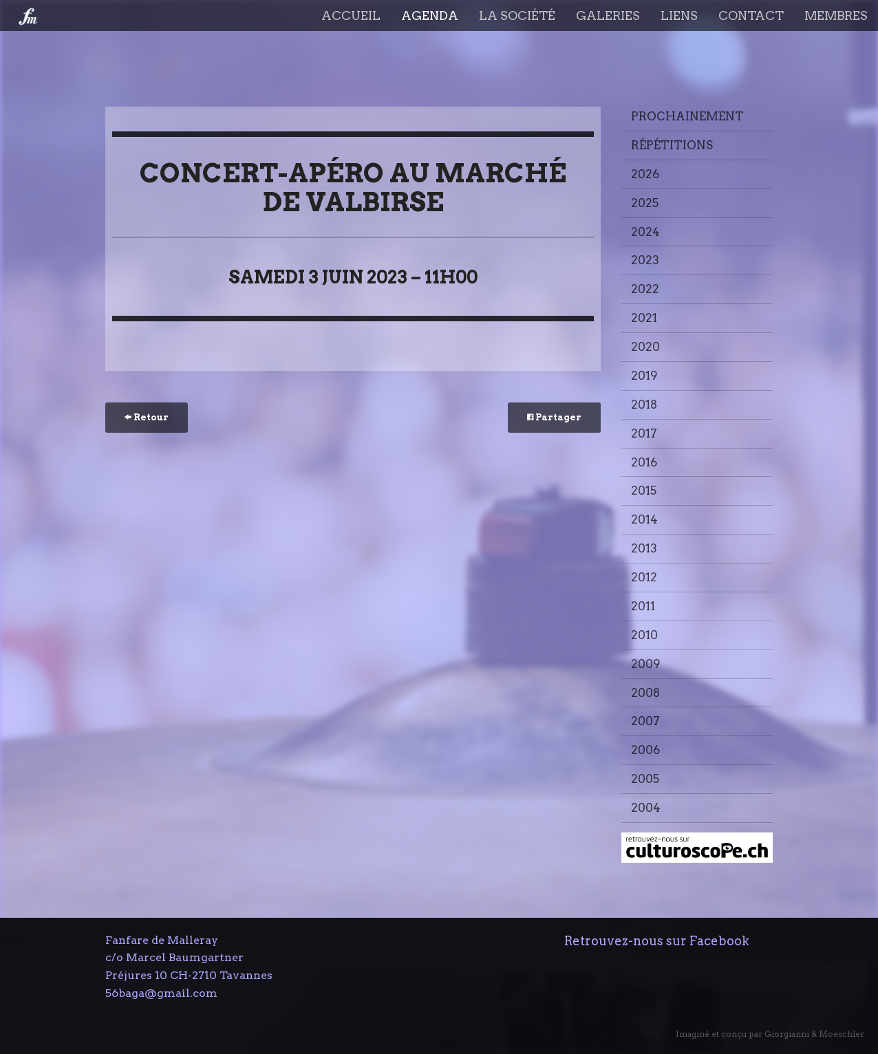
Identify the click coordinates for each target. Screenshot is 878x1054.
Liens (679, 15)
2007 (645, 721)
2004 (646, 808)
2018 (644, 404)
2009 (646, 664)
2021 (644, 318)
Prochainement (687, 116)
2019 (644, 376)
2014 (644, 519)
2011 (643, 606)
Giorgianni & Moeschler (814, 1034)
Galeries (608, 15)
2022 (645, 289)
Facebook (719, 941)
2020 (645, 347)
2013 (644, 548)
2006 (645, 750)
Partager (554, 417)
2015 (643, 490)
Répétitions (672, 145)
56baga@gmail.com (161, 993)
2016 (644, 462)
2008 (645, 693)
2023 (645, 260)
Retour (147, 417)
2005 (645, 779)
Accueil (351, 15)
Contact (751, 15)
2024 (645, 232)
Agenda (429, 15)
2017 (644, 433)
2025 (644, 203)
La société (517, 15)
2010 (644, 635)
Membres (836, 15)
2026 (645, 174)
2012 (644, 577)
